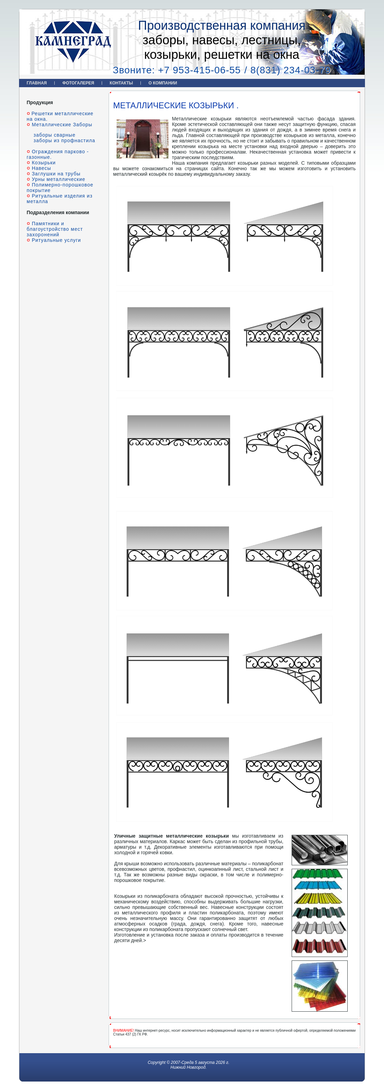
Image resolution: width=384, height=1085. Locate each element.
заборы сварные (54, 135)
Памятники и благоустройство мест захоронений (55, 229)
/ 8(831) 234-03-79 (287, 70)
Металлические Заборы (61, 124)
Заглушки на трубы (55, 173)
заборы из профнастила (64, 140)
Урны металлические (57, 179)
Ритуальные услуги (55, 240)
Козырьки (43, 162)
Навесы (40, 168)
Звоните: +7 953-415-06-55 (177, 70)
